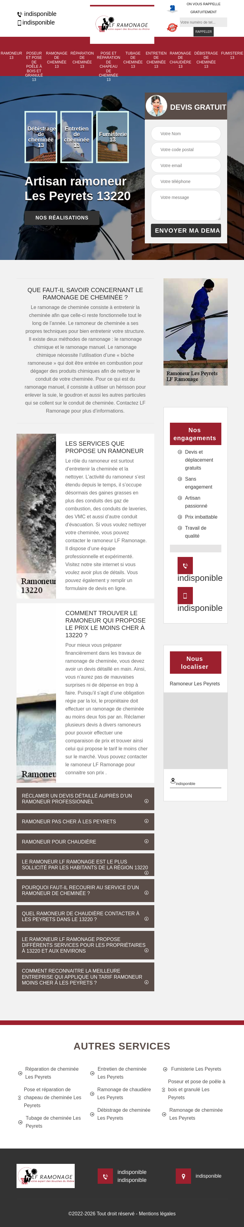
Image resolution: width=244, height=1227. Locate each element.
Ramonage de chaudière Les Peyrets (120, 1093)
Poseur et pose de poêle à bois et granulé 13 (34, 66)
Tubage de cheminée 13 (133, 60)
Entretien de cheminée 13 (156, 60)
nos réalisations (62, 217)
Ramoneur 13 (11, 55)
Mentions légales (157, 1213)
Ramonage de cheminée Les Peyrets (192, 1114)
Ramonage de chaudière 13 (180, 60)
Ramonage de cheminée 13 (56, 60)
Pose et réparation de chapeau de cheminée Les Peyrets (49, 1097)
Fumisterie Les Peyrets (191, 1069)
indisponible (37, 13)
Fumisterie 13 (232, 55)
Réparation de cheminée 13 (82, 60)
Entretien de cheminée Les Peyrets (118, 1073)
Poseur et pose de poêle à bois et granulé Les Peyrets (193, 1089)
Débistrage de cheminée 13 (206, 60)
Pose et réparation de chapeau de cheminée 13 (108, 66)
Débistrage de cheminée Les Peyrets (120, 1114)
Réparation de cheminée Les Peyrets (48, 1073)
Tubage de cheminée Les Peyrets (49, 1122)
